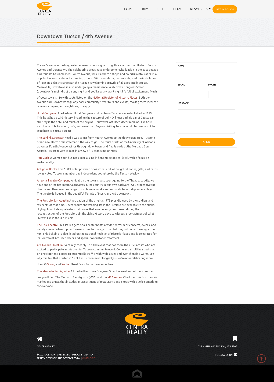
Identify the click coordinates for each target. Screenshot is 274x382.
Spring (51, 264)
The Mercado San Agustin (53, 271)
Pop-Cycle (43, 157)
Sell (160, 9)
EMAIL (181, 84)
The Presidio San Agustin (53, 200)
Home (128, 9)
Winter (66, 264)
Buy (145, 9)
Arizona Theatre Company (53, 180)
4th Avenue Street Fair (50, 245)
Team (177, 9)
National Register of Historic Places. (115, 97)
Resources (199, 9)
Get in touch (225, 9)
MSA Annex (114, 277)
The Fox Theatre (47, 225)
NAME (181, 66)
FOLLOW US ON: (226, 355)
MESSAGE (183, 103)
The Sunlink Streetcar (50, 137)
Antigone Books (47, 169)
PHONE (212, 84)
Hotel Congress (46, 113)
